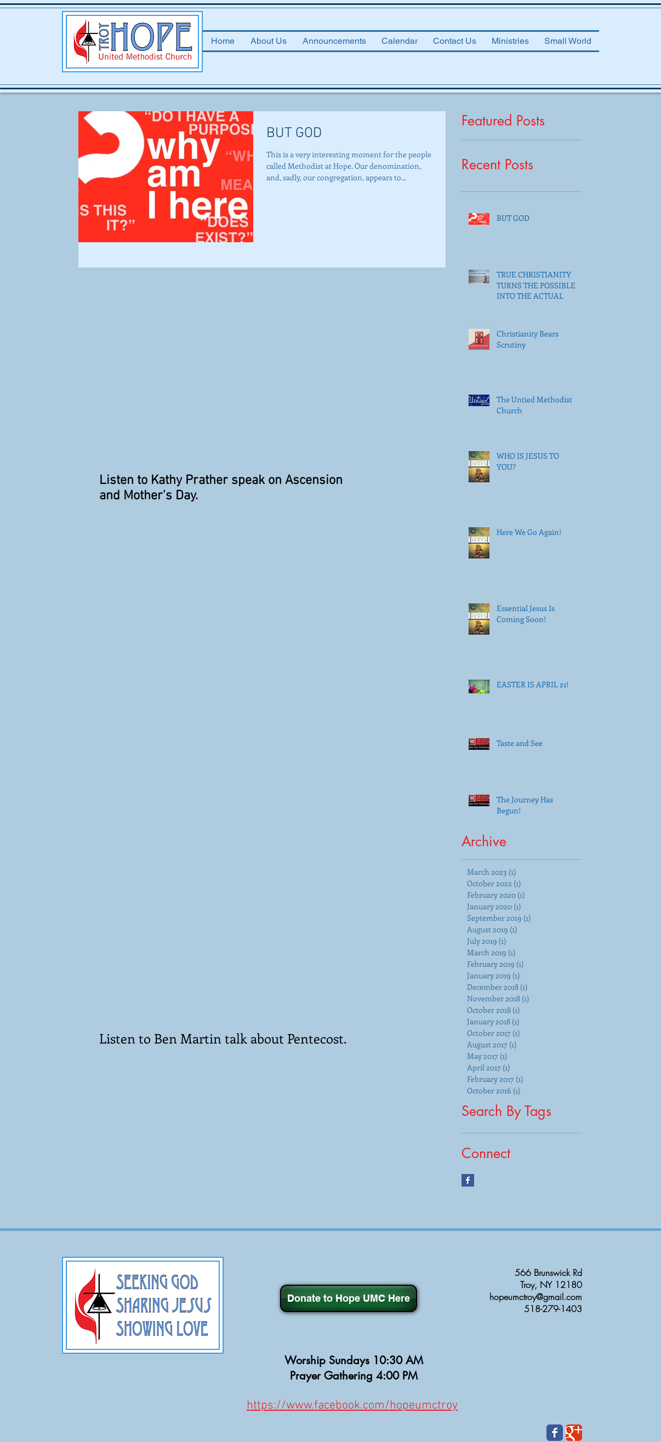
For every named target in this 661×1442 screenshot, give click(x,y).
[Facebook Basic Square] (467, 1180)
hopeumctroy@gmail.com (535, 1297)
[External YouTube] (226, 378)
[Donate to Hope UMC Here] (348, 1298)
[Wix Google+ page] (574, 1432)
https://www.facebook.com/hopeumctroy (352, 1405)
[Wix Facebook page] (554, 1432)
